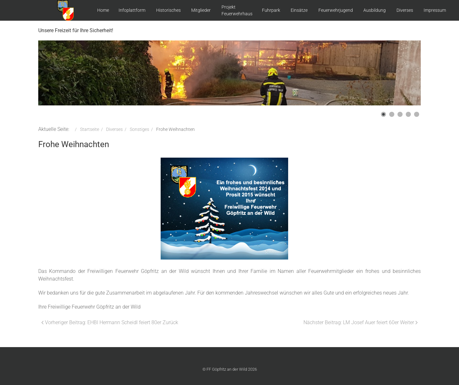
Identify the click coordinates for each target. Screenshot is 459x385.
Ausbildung (374, 10)
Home (103, 10)
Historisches (168, 10)
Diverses (405, 10)
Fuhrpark (271, 10)
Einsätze (299, 10)
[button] (383, 114)
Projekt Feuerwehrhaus (237, 10)
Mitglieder (201, 10)
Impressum (435, 10)
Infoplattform (132, 10)
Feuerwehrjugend (335, 10)
